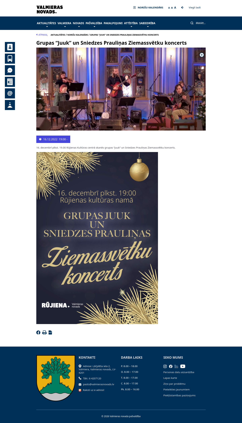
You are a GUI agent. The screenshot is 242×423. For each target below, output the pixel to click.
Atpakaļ (42, 34)
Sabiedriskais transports (10, 59)
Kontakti (10, 47)
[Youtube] (184, 366)
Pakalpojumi (113, 23)
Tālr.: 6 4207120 (92, 378)
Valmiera (64, 24)
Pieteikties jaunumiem (10, 93)
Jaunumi (10, 82)
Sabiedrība (147, 24)
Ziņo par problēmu (174, 383)
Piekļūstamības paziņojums (179, 395)
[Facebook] (39, 333)
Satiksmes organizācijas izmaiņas (10, 105)
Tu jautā (10, 70)
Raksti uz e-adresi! (93, 390)
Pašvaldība (94, 24)
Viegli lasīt (195, 7)
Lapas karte (170, 377)
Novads (78, 24)
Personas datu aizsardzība (178, 372)
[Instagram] (166, 366)
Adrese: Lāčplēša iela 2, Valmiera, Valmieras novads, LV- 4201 (97, 369)
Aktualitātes (46, 24)
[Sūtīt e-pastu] (81, 384)
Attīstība (131, 24)
